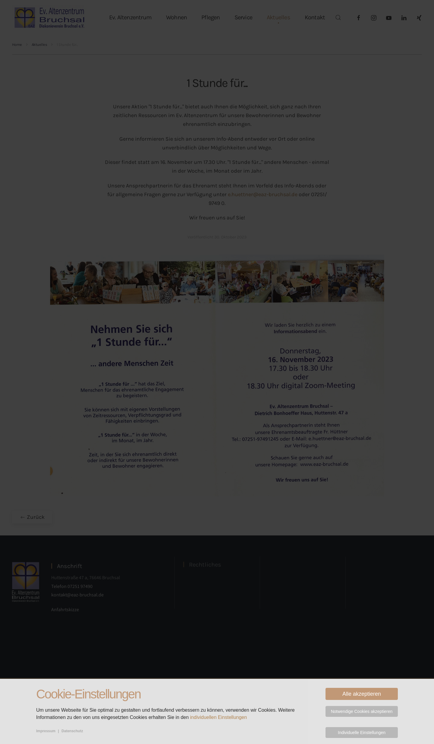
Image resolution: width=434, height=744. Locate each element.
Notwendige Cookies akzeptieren (362, 711)
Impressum (45, 731)
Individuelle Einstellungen (361, 732)
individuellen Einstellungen (218, 717)
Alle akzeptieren (361, 694)
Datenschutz (72, 731)
